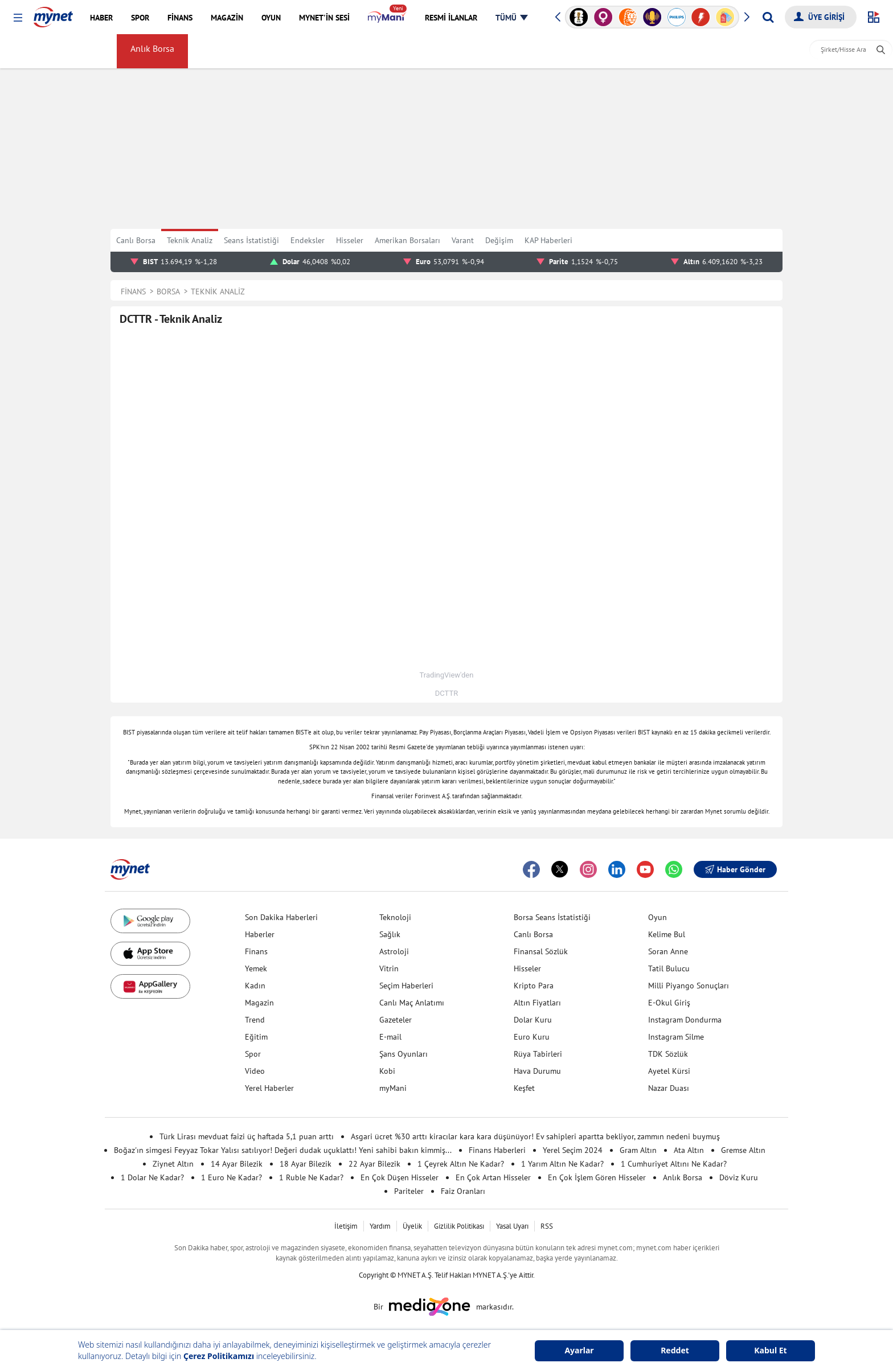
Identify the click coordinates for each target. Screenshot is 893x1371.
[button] (18, 18)
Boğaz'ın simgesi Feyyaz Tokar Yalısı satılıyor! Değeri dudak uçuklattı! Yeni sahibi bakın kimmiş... (283, 1150)
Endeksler (307, 240)
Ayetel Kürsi (669, 1071)
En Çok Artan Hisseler (493, 1177)
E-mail (390, 1037)
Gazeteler (395, 1020)
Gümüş (291, 51)
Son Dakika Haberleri (281, 917)
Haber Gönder (735, 869)
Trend (255, 1020)
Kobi (387, 1071)
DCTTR (446, 693)
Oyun (657, 917)
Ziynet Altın (173, 1164)
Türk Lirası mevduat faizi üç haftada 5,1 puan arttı (246, 1136)
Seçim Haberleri (406, 985)
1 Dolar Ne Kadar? (152, 1177)
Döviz (217, 51)
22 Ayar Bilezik (374, 1164)
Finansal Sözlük (541, 951)
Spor (253, 1054)
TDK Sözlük (668, 1054)
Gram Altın (638, 1150)
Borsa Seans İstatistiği (552, 917)
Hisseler (349, 240)
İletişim (346, 1226)
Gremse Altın (743, 1150)
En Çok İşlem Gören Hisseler (597, 1177)
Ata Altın (689, 1150)
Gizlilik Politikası (459, 1226)
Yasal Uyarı (512, 1226)
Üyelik (412, 1226)
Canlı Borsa (135, 240)
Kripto (333, 51)
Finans (256, 951)
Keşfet (524, 1088)
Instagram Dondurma (685, 1020)
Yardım (380, 1226)
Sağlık (389, 934)
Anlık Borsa (155, 51)
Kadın (255, 985)
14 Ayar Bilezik (237, 1164)
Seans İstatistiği (251, 240)
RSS (546, 1226)
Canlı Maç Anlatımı (411, 1003)
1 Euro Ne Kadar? (231, 1177)
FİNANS (30, 51)
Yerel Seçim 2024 (573, 1150)
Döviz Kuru (738, 1177)
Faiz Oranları (463, 1191)
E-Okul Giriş (669, 1003)
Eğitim (256, 1037)
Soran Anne (668, 951)
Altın (253, 51)
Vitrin (389, 968)
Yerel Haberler (269, 1088)
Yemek (256, 968)
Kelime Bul (666, 934)
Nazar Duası (668, 1088)
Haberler (260, 934)
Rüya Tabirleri (538, 1054)
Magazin (259, 1003)
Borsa (92, 51)
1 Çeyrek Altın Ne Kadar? (460, 1164)
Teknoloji (395, 917)
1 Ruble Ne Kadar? (311, 1177)
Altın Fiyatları (537, 1003)
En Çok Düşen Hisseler (400, 1177)
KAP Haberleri (548, 240)
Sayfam (581, 51)
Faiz (408, 51)
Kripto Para (534, 985)
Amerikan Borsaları (468, 51)
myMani (536, 51)
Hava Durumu (537, 1071)
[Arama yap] (768, 17)
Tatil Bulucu (669, 968)
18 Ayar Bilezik (305, 1164)
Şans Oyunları (403, 1054)
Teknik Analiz (189, 240)
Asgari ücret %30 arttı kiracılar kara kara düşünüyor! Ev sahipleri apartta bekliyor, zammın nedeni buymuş (535, 1136)
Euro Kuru (532, 1037)
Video (255, 1071)
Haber (372, 51)
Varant (463, 240)
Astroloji (394, 951)
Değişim (499, 240)
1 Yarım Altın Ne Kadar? (562, 1164)
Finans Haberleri (497, 1150)
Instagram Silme (676, 1037)
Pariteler (409, 1191)
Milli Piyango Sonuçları (688, 985)
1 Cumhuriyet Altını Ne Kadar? (674, 1164)
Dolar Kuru (533, 1020)
